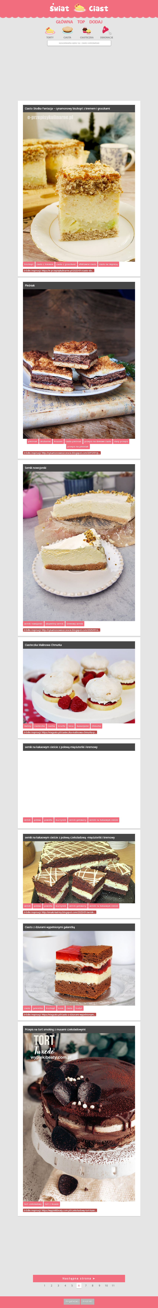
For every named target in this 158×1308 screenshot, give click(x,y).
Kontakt (87, 1301)
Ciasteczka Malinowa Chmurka (43, 645)
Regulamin (72, 1301)
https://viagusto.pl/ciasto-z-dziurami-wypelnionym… (68, 1014)
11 (113, 1285)
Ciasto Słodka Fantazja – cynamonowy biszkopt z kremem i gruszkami (67, 108)
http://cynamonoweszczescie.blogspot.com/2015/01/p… (71, 452)
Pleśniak (30, 285)
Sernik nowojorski (35, 468)
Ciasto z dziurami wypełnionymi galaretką (50, 927)
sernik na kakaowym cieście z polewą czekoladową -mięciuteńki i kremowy (70, 837)
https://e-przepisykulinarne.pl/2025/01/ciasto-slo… (68, 270)
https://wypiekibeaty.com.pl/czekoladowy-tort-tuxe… (69, 1210)
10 (106, 1285)
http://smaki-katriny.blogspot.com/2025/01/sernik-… (69, 912)
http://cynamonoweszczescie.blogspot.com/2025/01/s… (70, 630)
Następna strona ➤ (78, 1278)
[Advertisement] (79, 73)
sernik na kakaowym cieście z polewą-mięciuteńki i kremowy (61, 747)
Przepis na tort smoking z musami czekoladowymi (55, 1029)
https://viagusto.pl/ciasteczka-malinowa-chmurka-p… (69, 732)
